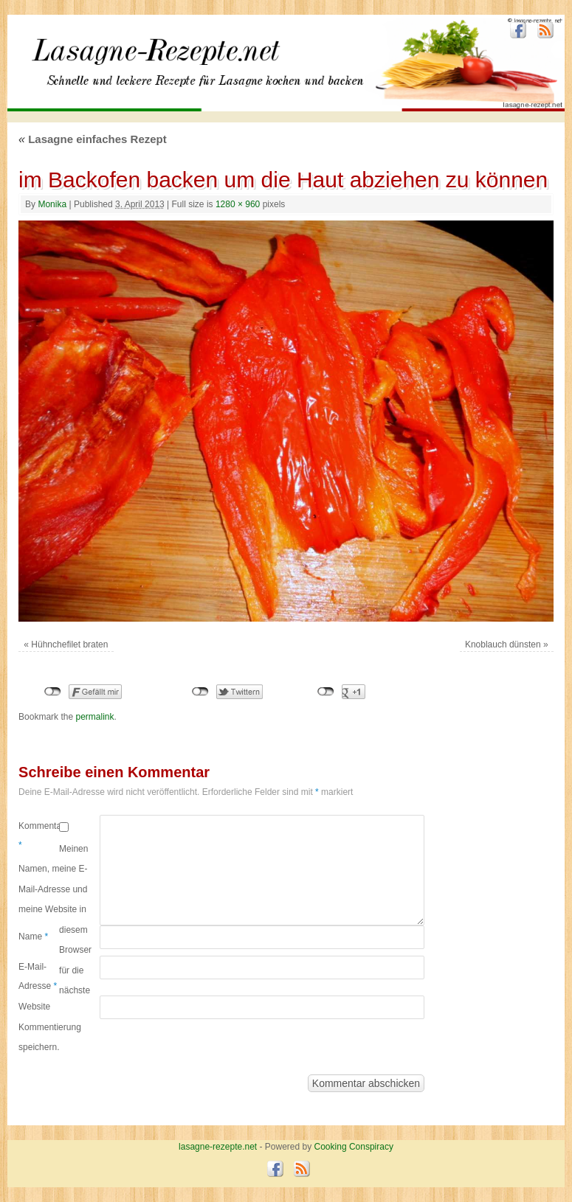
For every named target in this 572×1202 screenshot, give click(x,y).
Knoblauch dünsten (503, 644)
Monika (52, 204)
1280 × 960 (238, 204)
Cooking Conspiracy (353, 1147)
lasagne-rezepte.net (169, 73)
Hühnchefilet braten (69, 644)
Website (34, 1006)
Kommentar (38, 835)
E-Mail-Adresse (37, 976)
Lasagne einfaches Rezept (92, 139)
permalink (94, 717)
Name (33, 936)
